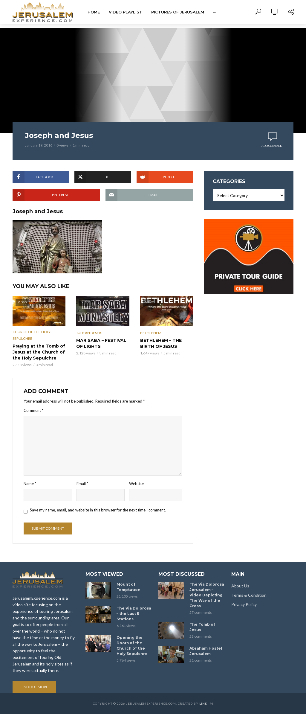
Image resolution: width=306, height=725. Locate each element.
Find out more (34, 681)
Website (136, 483)
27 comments (200, 606)
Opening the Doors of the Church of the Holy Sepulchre (132, 640)
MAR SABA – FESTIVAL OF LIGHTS (101, 343)
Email (82, 483)
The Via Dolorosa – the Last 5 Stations (134, 608)
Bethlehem (150, 332)
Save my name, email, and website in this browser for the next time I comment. (98, 510)
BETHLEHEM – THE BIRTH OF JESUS (161, 343)
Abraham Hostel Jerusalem (205, 645)
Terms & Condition (249, 589)
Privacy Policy (244, 598)
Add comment (272, 145)
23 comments (200, 630)
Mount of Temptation (128, 581)
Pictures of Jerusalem (177, 12)
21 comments (200, 654)
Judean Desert (89, 332)
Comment (33, 410)
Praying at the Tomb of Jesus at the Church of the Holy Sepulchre (39, 352)
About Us (240, 580)
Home (94, 12)
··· (214, 12)
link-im (206, 698)
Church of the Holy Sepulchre (32, 335)
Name (30, 483)
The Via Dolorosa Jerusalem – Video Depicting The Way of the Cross (206, 589)
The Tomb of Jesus (202, 621)
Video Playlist (125, 12)
